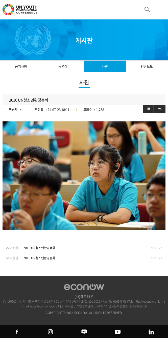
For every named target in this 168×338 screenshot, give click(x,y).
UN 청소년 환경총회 (23, 12)
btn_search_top (147, 9)
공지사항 (21, 66)
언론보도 (147, 66)
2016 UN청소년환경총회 (39, 248)
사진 (105, 66)
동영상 (62, 66)
